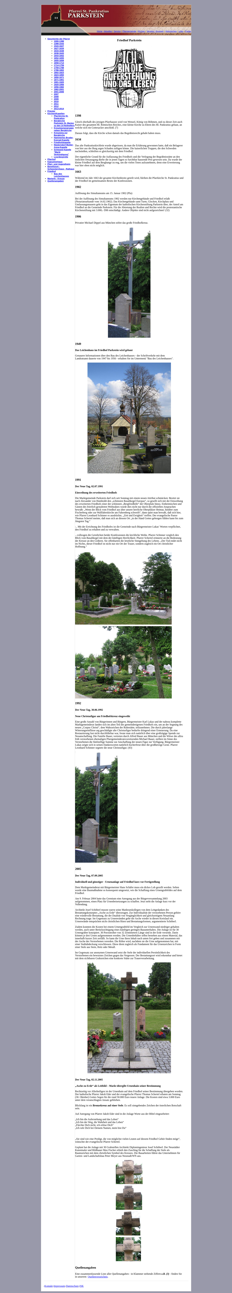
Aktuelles (108, 31)
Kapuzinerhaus (55, 161)
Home (99, 31)
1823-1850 (59, 75)
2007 (56, 94)
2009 (56, 99)
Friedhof (52, 171)
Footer (188, 31)
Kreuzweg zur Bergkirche (61, 134)
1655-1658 (59, 60)
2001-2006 (59, 92)
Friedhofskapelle (62, 142)
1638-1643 (59, 53)
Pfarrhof (52, 159)
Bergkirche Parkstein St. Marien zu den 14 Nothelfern (64, 123)
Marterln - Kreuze (56, 178)
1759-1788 (59, 68)
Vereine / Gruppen (155, 31)
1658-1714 (59, 63)
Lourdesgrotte (61, 157)
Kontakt (48, 1286)
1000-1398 (59, 41)
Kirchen (141, 31)
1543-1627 (59, 46)
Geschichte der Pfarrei (59, 39)
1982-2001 (59, 89)
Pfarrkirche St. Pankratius (61, 117)
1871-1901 (59, 80)
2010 (56, 101)
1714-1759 (59, 65)
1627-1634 (59, 48)
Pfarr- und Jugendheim (59, 164)
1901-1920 (59, 82)
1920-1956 (59, 84)
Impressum (59, 1286)
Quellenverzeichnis (98, 1276)
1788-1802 (59, 70)
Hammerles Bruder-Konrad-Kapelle (63, 138)
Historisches (171, 31)
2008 (56, 96)
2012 (56, 106)
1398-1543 (59, 43)
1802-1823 (59, 72)
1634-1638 (59, 51)
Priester (51, 111)
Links (181, 31)
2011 (56, 104)
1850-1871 (59, 77)
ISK (82, 1286)
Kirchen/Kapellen (56, 113)
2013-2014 (59, 108)
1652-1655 (59, 58)
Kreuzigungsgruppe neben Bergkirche (64, 129)
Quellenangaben (56, 181)
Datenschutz (72, 1286)
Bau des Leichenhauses (61, 175)
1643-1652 (59, 55)
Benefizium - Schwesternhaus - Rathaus (61, 167)
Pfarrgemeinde (129, 31)
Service (117, 31)
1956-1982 (59, 87)
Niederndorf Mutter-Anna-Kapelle (63, 146)
